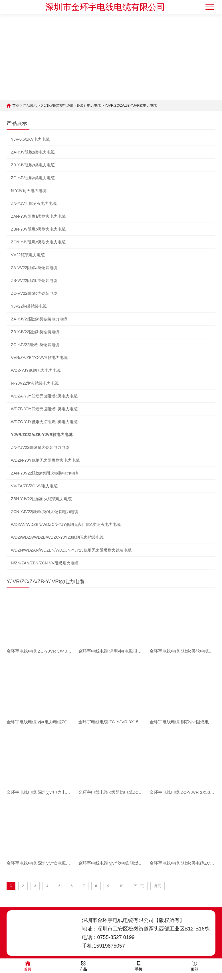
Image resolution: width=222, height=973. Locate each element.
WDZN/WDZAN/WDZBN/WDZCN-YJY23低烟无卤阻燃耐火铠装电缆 (71, 550)
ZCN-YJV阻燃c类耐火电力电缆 (38, 242)
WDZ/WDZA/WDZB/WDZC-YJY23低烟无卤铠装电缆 (57, 537)
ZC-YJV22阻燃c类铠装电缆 (35, 344)
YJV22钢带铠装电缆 (29, 306)
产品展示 (30, 106)
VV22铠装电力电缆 (28, 255)
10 (121, 886)
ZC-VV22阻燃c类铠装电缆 (34, 293)
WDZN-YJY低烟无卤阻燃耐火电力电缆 (45, 460)
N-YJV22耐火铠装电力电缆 (35, 383)
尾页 (157, 886)
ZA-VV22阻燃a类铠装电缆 (34, 267)
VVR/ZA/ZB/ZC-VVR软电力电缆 (39, 357)
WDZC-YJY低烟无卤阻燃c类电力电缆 (44, 421)
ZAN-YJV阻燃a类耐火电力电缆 (38, 216)
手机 (138, 965)
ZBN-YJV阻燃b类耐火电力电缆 (38, 229)
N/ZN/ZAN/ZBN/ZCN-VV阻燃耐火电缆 (44, 563)
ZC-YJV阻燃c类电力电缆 (33, 177)
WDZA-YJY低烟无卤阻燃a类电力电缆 (44, 396)
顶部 (194, 965)
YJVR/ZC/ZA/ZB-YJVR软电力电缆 (131, 106)
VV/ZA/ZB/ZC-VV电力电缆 (34, 486)
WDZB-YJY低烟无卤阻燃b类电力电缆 (44, 409)
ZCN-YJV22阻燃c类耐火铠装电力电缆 (44, 511)
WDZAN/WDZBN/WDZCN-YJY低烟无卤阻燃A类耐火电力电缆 (65, 524)
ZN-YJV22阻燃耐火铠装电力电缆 (40, 447)
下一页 (139, 886)
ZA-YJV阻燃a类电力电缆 (33, 152)
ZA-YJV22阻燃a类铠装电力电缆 (39, 319)
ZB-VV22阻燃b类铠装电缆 (34, 280)
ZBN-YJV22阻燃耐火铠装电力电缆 (41, 498)
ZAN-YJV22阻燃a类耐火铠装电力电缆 (44, 473)
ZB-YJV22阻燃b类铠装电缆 (35, 332)
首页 (15, 106)
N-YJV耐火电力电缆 (28, 190)
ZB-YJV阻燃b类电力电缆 (33, 165)
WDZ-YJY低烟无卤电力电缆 (35, 370)
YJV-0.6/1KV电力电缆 (30, 139)
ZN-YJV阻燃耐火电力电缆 (34, 203)
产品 (83, 965)
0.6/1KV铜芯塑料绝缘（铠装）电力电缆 (71, 106)
